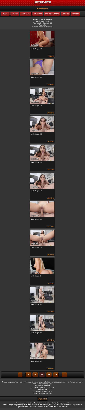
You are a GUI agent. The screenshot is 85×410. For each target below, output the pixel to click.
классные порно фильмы (42, 393)
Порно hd (42, 25)
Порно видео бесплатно (42, 19)
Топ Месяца (25, 14)
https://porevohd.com (42, 386)
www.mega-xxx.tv (42, 21)
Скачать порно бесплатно (42, 391)
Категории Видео (52, 14)
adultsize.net (42, 389)
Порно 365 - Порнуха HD (42, 23)
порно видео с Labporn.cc (44, 382)
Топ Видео (37, 14)
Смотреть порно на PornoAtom (42, 387)
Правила (75, 14)
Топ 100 (14, 14)
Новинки (65, 14)
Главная (5, 14)
